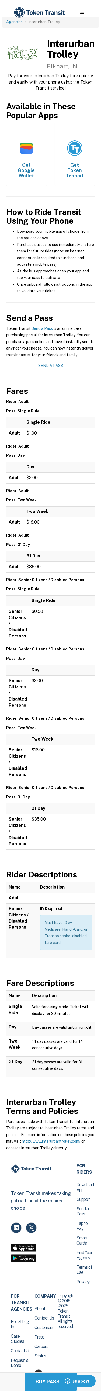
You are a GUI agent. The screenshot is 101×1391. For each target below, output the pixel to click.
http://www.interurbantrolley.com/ (51, 1141)
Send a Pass (42, 328)
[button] (82, 12)
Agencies (14, 22)
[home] (39, 12)
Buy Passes (51, 1382)
